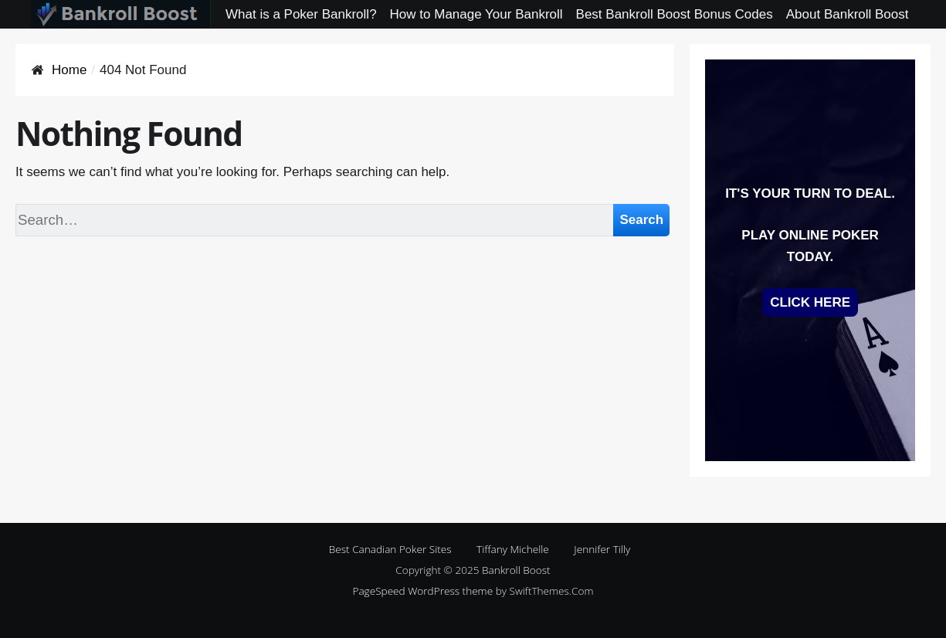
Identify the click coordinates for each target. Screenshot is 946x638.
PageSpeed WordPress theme (422, 590)
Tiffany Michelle (512, 548)
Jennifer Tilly (602, 548)
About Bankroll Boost (847, 14)
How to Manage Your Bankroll (476, 14)
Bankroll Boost (516, 569)
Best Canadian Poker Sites (390, 548)
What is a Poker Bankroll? (301, 14)
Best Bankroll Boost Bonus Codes (674, 14)
